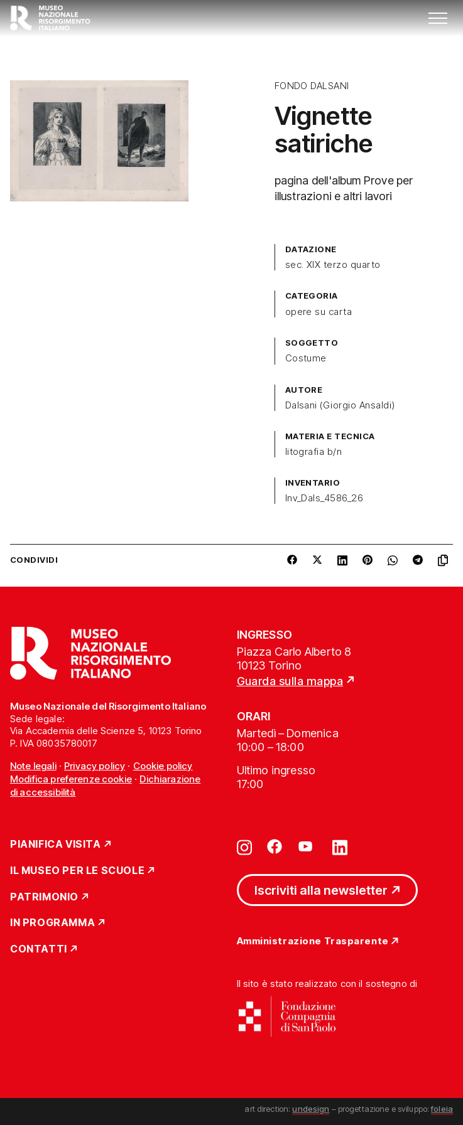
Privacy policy (94, 766)
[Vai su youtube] (307, 846)
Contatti (38, 949)
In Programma (52, 923)
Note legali (33, 766)
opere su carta (318, 311)
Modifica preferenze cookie (71, 779)
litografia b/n (313, 451)
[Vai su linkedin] (339, 846)
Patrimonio (44, 897)
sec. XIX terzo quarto (333, 264)
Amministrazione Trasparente (313, 941)
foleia (442, 1109)
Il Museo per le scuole (77, 871)
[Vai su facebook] (274, 846)
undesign (310, 1109)
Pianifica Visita (55, 844)
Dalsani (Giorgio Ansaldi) (340, 405)
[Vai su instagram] (244, 846)
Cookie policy (163, 766)
